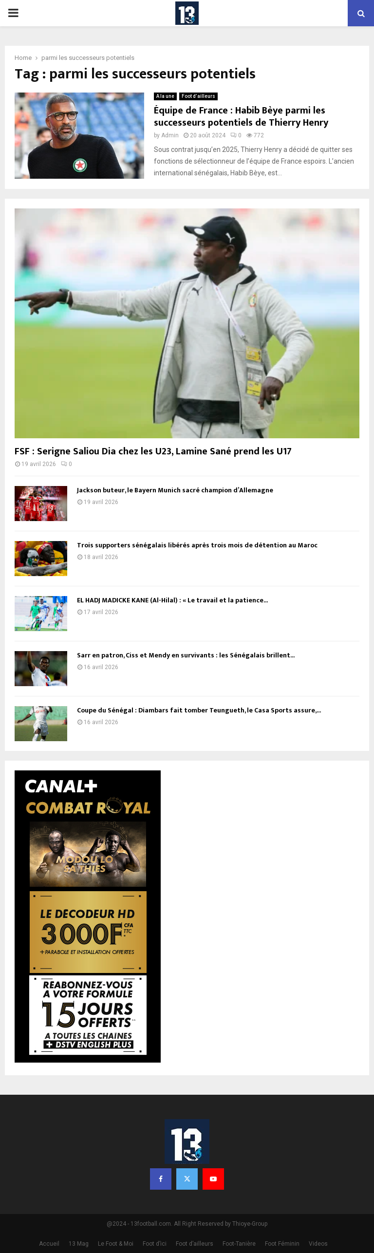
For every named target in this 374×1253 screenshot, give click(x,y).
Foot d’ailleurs (198, 96)
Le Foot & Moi (115, 1243)
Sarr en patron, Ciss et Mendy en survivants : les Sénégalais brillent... (186, 655)
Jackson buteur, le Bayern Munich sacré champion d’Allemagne (175, 490)
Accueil (49, 1243)
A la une (165, 96)
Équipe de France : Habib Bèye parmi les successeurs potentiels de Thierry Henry (241, 116)
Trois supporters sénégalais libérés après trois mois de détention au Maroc (197, 545)
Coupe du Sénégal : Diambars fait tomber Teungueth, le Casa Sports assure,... (199, 710)
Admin (170, 135)
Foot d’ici (155, 1243)
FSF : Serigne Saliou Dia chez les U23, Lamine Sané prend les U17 (153, 451)
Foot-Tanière (239, 1243)
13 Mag (79, 1243)
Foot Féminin (282, 1243)
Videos (318, 1243)
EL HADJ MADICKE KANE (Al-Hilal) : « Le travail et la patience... (172, 600)
